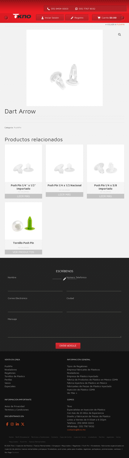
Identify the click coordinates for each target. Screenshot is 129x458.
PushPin (121, 24)
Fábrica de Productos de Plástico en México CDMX (92, 379)
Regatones (10, 373)
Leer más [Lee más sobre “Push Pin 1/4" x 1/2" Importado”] (23, 196)
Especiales (10, 386)
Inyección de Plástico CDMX (81, 389)
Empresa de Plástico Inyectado (82, 376)
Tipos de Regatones (77, 366)
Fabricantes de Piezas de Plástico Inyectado (89, 386)
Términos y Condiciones (17, 409)
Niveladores (11, 369)
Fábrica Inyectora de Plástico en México (87, 383)
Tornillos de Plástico (15, 376)
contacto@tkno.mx (76, 429)
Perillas (8, 379)
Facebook (15, 452)
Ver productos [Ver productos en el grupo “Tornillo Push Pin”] (23, 252)
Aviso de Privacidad (14, 406)
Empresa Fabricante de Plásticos (83, 369)
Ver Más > (72, 393)
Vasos (8, 383)
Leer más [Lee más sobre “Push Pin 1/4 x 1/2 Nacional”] (64, 194)
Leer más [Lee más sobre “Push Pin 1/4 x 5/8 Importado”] (105, 196)
